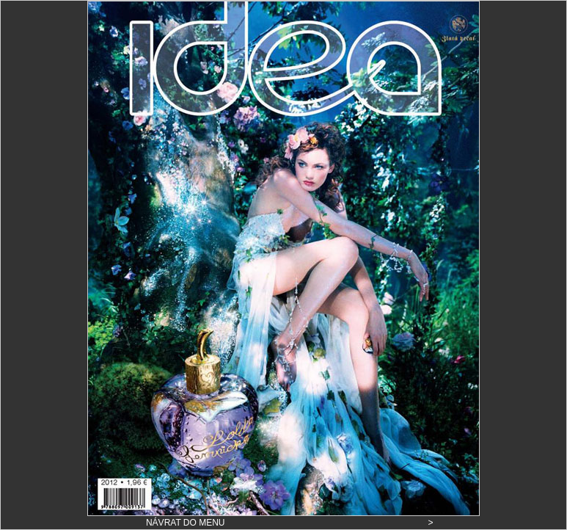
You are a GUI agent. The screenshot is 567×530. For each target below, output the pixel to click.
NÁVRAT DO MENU (185, 523)
